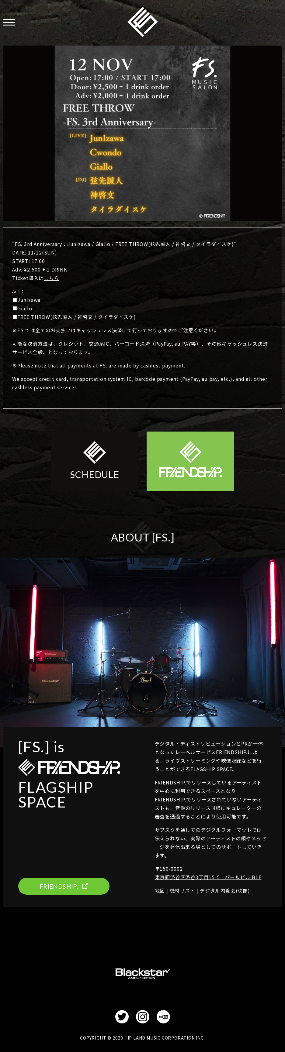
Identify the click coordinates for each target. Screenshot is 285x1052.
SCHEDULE (94, 474)
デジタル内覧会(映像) (225, 890)
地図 (160, 890)
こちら (51, 278)
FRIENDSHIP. (142, 22)
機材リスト (182, 890)
